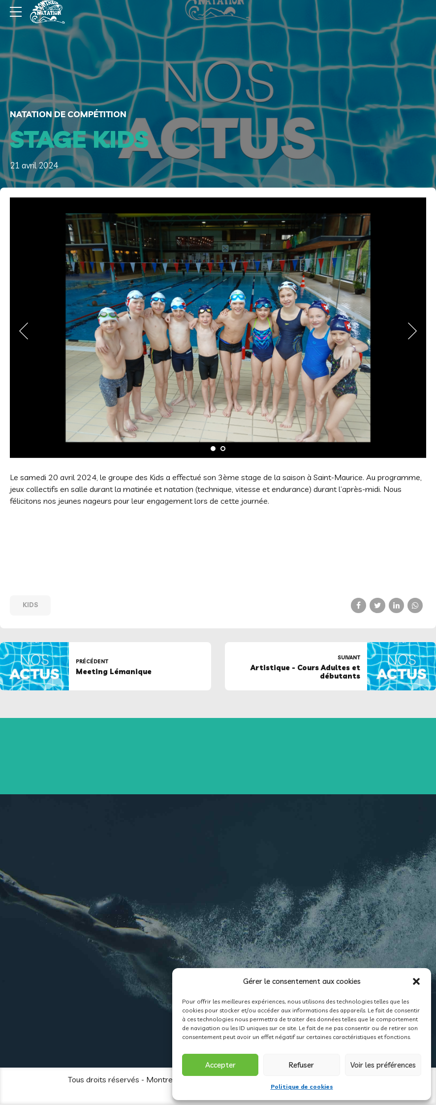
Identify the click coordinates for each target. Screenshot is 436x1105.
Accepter (220, 1065)
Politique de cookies (302, 1086)
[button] (416, 981)
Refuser (301, 1065)
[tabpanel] (218, 327)
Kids (30, 605)
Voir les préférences (383, 1065)
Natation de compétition (68, 114)
